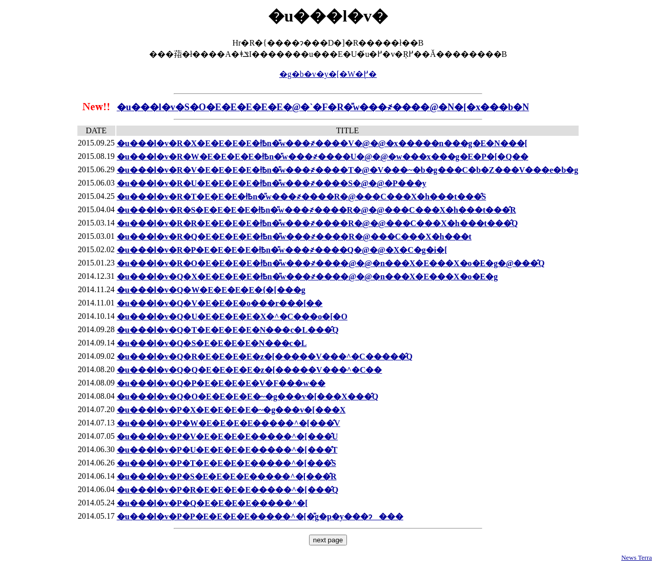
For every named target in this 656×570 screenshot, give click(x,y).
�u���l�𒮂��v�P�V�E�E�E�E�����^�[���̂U (227, 436)
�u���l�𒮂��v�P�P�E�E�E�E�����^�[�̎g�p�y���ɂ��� (260, 516)
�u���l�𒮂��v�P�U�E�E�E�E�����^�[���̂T (227, 449)
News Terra (636, 557)
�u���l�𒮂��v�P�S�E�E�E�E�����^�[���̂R (227, 476)
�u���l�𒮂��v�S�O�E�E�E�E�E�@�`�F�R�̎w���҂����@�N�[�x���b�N (323, 107)
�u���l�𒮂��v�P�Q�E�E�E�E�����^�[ (212, 503)
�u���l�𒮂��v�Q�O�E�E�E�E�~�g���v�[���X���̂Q (248, 396)
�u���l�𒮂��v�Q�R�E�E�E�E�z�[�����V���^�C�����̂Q (265, 356)
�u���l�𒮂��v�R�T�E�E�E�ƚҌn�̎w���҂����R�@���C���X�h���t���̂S (301, 196)
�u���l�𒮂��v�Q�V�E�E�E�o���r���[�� (220, 303)
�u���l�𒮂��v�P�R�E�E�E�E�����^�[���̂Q (227, 489)
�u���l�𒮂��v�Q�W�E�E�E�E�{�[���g (211, 290)
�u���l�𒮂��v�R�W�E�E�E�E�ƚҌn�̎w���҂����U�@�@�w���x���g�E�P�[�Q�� (322, 156)
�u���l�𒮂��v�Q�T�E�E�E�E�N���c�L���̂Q (228, 329)
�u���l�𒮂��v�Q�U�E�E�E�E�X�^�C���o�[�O (232, 316)
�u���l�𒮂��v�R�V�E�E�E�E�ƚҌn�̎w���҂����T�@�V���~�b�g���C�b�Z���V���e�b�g (348, 170)
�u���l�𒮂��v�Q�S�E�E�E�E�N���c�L (212, 343)
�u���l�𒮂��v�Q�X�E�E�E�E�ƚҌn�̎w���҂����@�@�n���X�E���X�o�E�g (307, 276)
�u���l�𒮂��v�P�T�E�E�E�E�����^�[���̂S (226, 463)
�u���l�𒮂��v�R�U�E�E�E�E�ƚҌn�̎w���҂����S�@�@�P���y (271, 183)
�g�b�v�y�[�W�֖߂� (328, 74)
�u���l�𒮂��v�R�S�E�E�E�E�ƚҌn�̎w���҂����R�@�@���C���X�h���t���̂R (316, 210)
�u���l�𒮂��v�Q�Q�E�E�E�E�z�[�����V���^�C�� (249, 369)
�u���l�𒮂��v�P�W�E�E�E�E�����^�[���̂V (228, 423)
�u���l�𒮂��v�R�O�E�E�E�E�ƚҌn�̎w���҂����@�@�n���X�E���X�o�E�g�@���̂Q (331, 263)
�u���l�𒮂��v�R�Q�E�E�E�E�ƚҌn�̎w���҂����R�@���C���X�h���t (294, 236)
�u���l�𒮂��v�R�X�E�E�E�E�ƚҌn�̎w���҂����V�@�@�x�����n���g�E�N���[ (322, 143)
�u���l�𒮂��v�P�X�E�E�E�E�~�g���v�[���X (231, 409)
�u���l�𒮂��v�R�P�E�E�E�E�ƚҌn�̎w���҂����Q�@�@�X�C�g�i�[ (282, 250)
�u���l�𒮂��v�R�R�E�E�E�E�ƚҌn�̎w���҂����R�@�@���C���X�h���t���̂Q (317, 223)
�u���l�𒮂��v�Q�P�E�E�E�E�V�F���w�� (221, 383)
